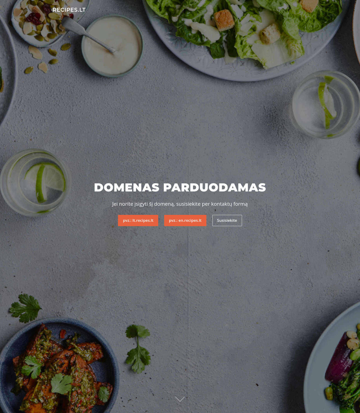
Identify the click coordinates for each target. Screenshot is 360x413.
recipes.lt (69, 9)
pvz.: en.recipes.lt (185, 220)
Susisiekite (227, 220)
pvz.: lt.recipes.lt (138, 220)
